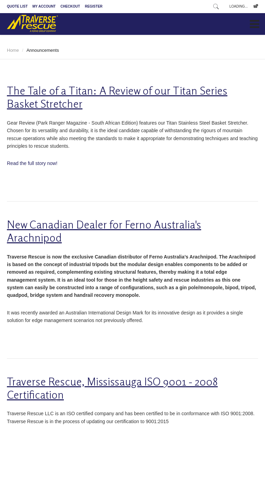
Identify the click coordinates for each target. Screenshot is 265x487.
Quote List (17, 6)
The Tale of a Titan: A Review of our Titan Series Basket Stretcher (117, 97)
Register (93, 6)
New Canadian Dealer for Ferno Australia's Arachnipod (104, 231)
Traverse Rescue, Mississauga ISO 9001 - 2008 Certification (112, 388)
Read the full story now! (32, 163)
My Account (44, 6)
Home (13, 50)
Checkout (70, 6)
